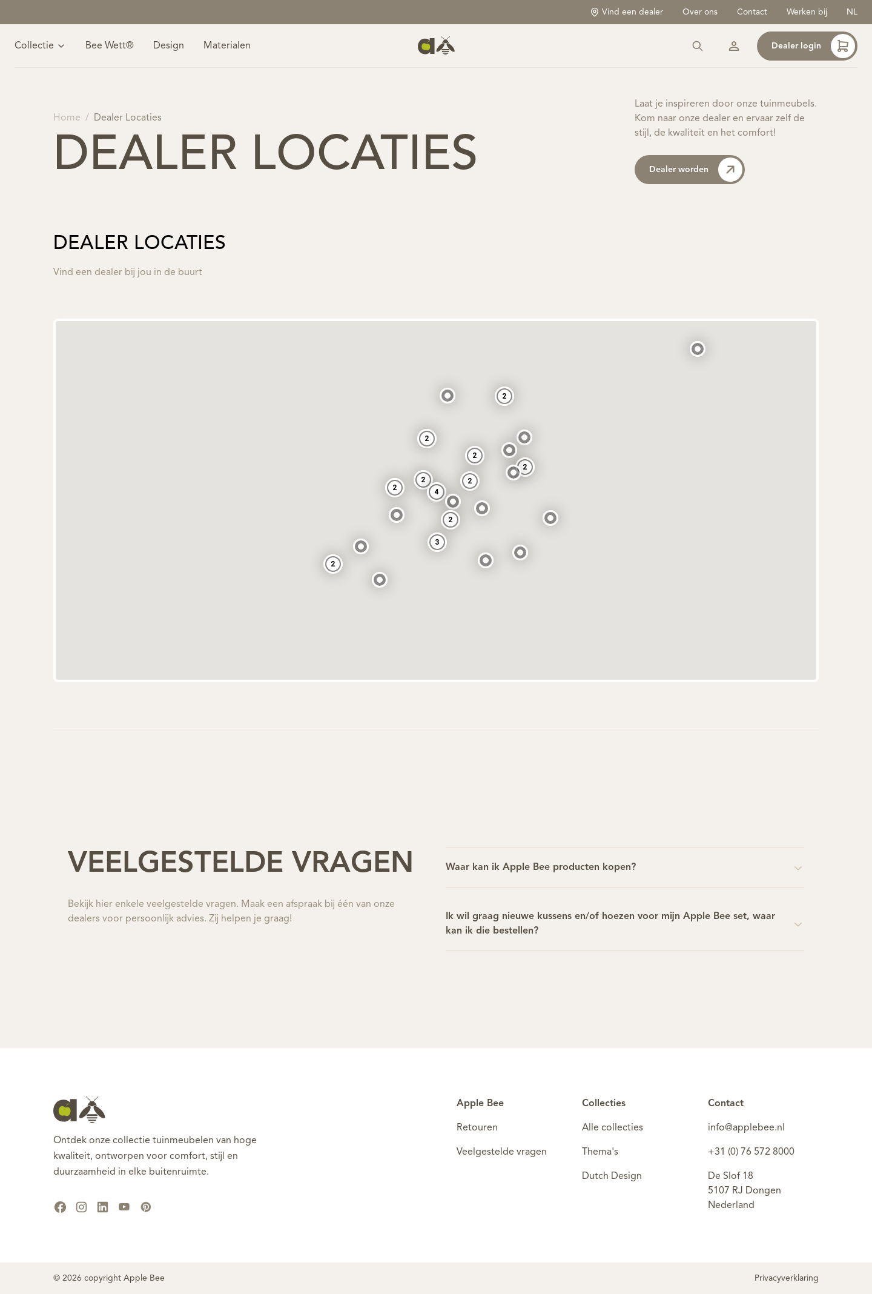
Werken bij (807, 12)
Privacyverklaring (787, 1278)
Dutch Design (612, 1176)
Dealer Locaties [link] (128, 118)
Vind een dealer (626, 12)
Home (67, 118)
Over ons (700, 12)
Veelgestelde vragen (502, 1152)
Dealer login (813, 46)
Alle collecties (612, 1128)
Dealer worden (695, 170)
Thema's (600, 1152)
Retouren (477, 1128)
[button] (524, 429)
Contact (752, 12)
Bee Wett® (109, 46)
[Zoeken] (697, 46)
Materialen (227, 46)
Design (168, 46)
